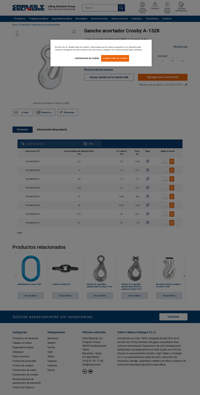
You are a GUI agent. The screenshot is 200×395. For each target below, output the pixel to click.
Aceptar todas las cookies (115, 58)
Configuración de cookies (87, 58)
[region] (101, 53)
